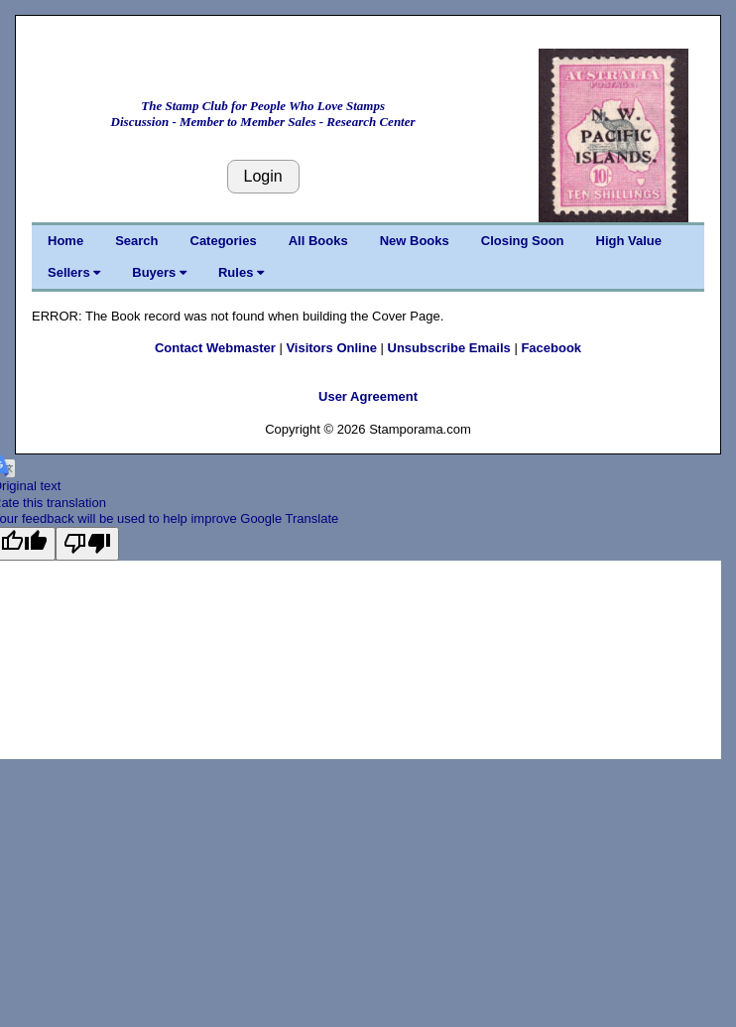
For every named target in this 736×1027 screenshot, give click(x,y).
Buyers (159, 272)
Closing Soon (522, 240)
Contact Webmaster (215, 347)
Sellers (74, 272)
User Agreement (368, 396)
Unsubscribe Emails (449, 347)
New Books (414, 240)
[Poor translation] (87, 544)
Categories (223, 240)
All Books (318, 240)
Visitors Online (331, 347)
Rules (241, 272)
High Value (629, 240)
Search (136, 240)
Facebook (551, 347)
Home (65, 240)
